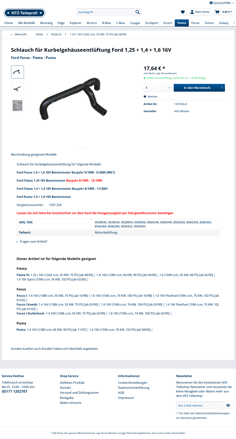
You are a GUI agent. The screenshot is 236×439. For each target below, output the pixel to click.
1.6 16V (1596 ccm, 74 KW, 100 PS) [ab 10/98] (121, 296)
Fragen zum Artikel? (32, 241)
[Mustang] (46, 22)
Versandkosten (109, 433)
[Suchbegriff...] (108, 12)
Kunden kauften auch (26, 349)
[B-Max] (107, 22)
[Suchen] (137, 12)
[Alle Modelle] (26, 22)
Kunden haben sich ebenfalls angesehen (70, 349)
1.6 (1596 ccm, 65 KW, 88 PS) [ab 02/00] (186, 275)
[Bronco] (92, 22)
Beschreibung (20, 154)
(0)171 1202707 (14, 391)
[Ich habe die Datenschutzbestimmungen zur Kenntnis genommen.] (177, 413)
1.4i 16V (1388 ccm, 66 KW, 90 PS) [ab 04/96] (126, 275)
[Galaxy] (223, 22)
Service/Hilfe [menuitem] (221, 3)
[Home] (8, 22)
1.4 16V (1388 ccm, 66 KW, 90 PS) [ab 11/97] (56, 330)
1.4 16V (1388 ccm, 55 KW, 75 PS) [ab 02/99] (68, 304)
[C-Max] (121, 22)
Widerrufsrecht (70, 403)
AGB (121, 393)
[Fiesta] (182, 22)
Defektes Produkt (72, 383)
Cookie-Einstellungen (132, 383)
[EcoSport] (152, 22)
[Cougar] (135, 22)
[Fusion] (209, 22)
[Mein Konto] (199, 12)
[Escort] (168, 22)
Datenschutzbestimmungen (212, 413)
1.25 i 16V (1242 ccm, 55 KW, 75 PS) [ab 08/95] (62, 275)
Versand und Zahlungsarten (79, 393)
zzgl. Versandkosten (166, 73)
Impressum (126, 398)
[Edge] (61, 22)
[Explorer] (75, 22)
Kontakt (65, 388)
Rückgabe (67, 398)
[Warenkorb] (223, 12)
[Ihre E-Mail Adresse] (199, 405)
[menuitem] (108, 13)
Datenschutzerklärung (133, 388)
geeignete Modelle (44, 154)
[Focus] (195, 22)
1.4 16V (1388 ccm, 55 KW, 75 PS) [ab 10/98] (58, 296)
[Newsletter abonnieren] (228, 405)
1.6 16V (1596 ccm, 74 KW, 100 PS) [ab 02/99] (131, 304)
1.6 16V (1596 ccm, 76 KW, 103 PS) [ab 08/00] (119, 330)
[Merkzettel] (183, 12)
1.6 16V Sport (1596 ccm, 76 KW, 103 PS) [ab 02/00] (51, 279)
